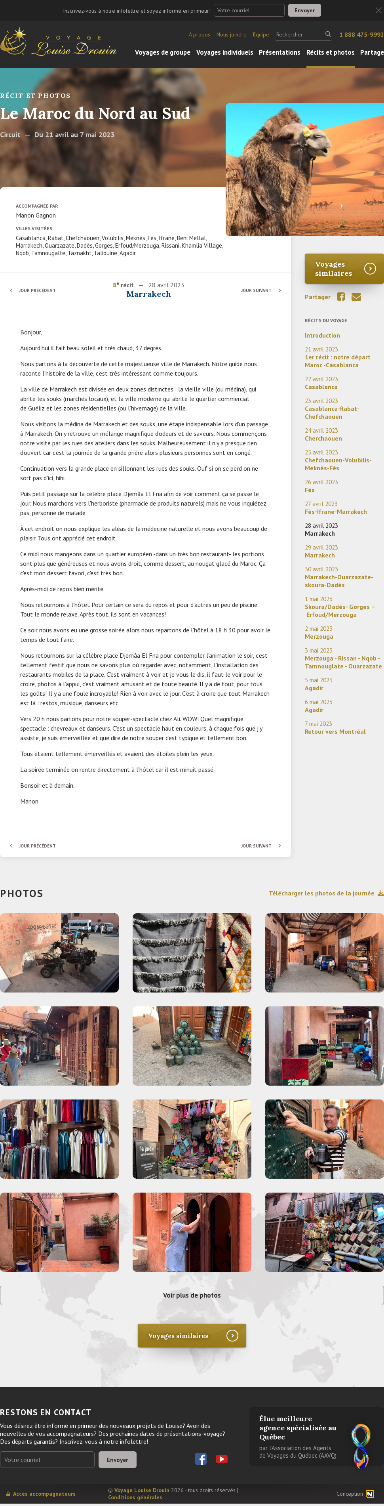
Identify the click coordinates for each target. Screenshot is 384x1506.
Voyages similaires (333, 269)
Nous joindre (232, 34)
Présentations (279, 52)
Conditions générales (135, 1499)
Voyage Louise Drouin (141, 1492)
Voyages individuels (224, 52)
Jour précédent (39, 290)
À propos (199, 34)
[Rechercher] (303, 34)
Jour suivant (255, 290)
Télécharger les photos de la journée (326, 893)
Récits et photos (330, 52)
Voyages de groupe (162, 52)
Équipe (261, 34)
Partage (372, 52)
